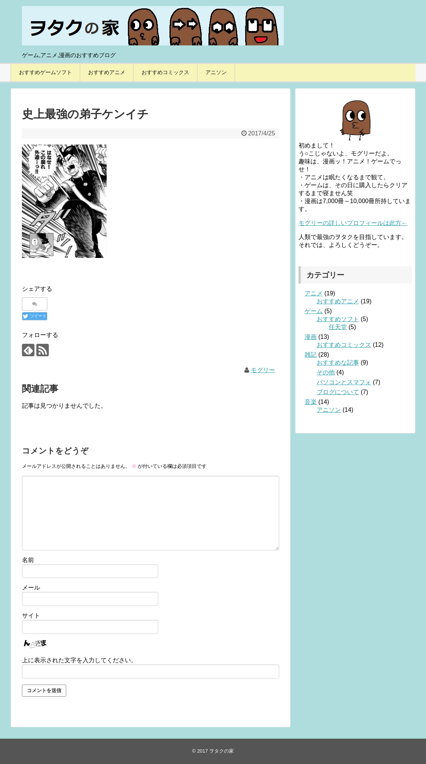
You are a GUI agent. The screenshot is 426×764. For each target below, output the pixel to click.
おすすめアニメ (106, 72)
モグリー (263, 370)
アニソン (216, 72)
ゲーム (314, 311)
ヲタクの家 (221, 751)
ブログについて (338, 392)
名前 (28, 560)
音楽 (311, 402)
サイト (31, 615)
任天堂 (338, 327)
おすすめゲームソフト (45, 72)
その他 (326, 372)
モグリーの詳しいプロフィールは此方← (353, 223)
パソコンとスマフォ (344, 382)
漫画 (311, 337)
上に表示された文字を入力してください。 (79, 660)
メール (31, 587)
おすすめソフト (338, 319)
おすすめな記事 (338, 362)
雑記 (311, 354)
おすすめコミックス (165, 72)
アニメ (314, 293)
